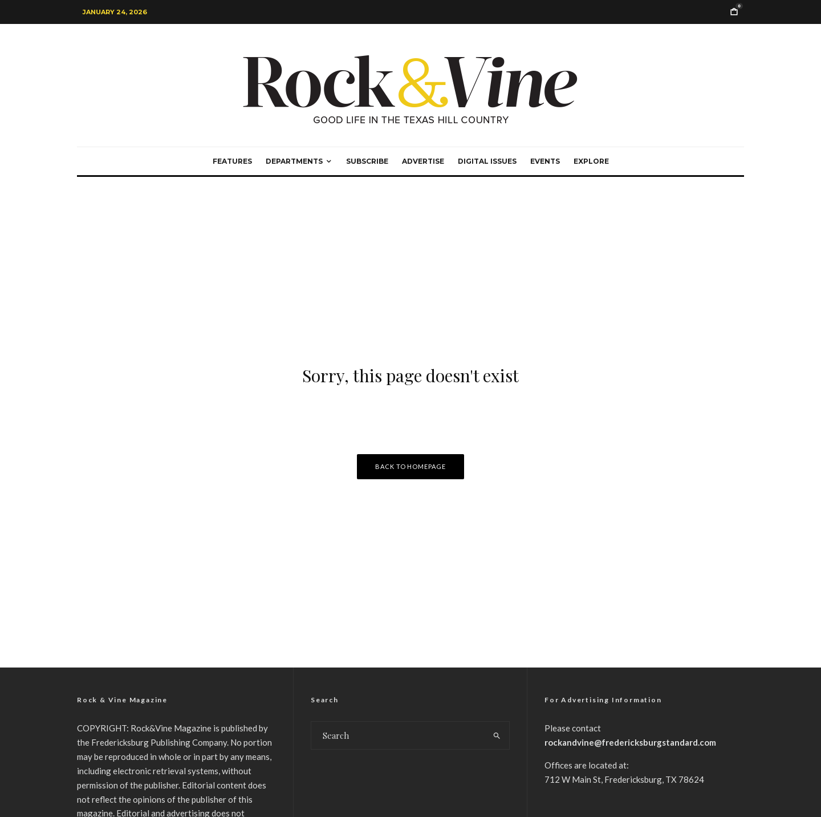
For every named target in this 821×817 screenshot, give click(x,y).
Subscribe (367, 161)
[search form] (398, 735)
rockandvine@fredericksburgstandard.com (630, 742)
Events (545, 161)
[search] (497, 735)
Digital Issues (487, 161)
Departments (294, 161)
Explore (591, 161)
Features (232, 161)
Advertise (423, 161)
